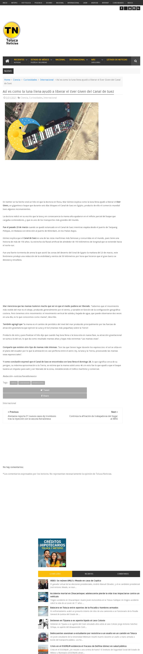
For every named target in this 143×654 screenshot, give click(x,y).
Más (95, 59)
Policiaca (38, 3)
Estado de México (40, 59)
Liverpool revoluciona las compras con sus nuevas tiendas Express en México (124, 255)
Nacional (60, 3)
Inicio (5, 3)
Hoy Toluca (26, 3)
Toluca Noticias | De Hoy (38, 649)
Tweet (11, 412)
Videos (130, 3)
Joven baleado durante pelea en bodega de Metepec (122, 273)
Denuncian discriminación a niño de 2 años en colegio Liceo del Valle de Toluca (77, 634)
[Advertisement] (116, 32)
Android (94, 3)
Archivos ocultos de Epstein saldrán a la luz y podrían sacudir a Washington (119, 315)
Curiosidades (118, 3)
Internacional (73, 3)
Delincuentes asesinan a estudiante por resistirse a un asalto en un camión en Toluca (76, 582)
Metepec (14, 3)
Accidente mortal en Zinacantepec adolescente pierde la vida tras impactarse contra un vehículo (118, 139)
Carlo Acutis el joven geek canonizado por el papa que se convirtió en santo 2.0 (125, 290)
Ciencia (16, 78)
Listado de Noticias (117, 58)
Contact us (133, 565)
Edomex (49, 3)
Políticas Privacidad (116, 649)
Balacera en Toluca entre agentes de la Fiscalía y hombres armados (123, 160)
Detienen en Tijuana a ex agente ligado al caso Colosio (123, 177)
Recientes (19, 59)
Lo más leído (105, 112)
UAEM (85, 3)
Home (7, 78)
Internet (105, 3)
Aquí (137, 649)
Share (30, 412)
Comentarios (133, 112)
